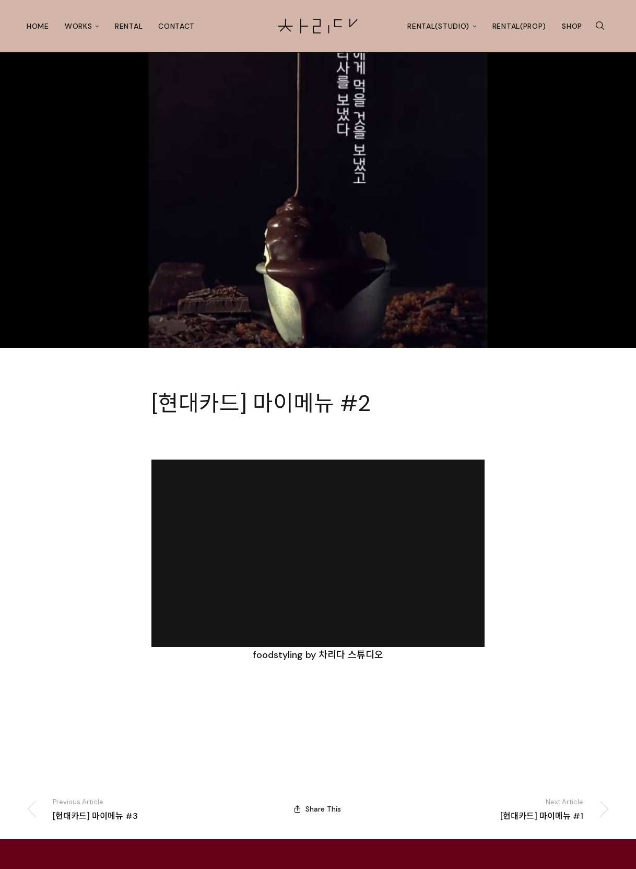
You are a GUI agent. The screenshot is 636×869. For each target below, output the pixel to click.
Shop (572, 26)
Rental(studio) (438, 26)
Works (78, 26)
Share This (318, 809)
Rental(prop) (519, 26)
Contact (176, 26)
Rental (129, 26)
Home (38, 26)
